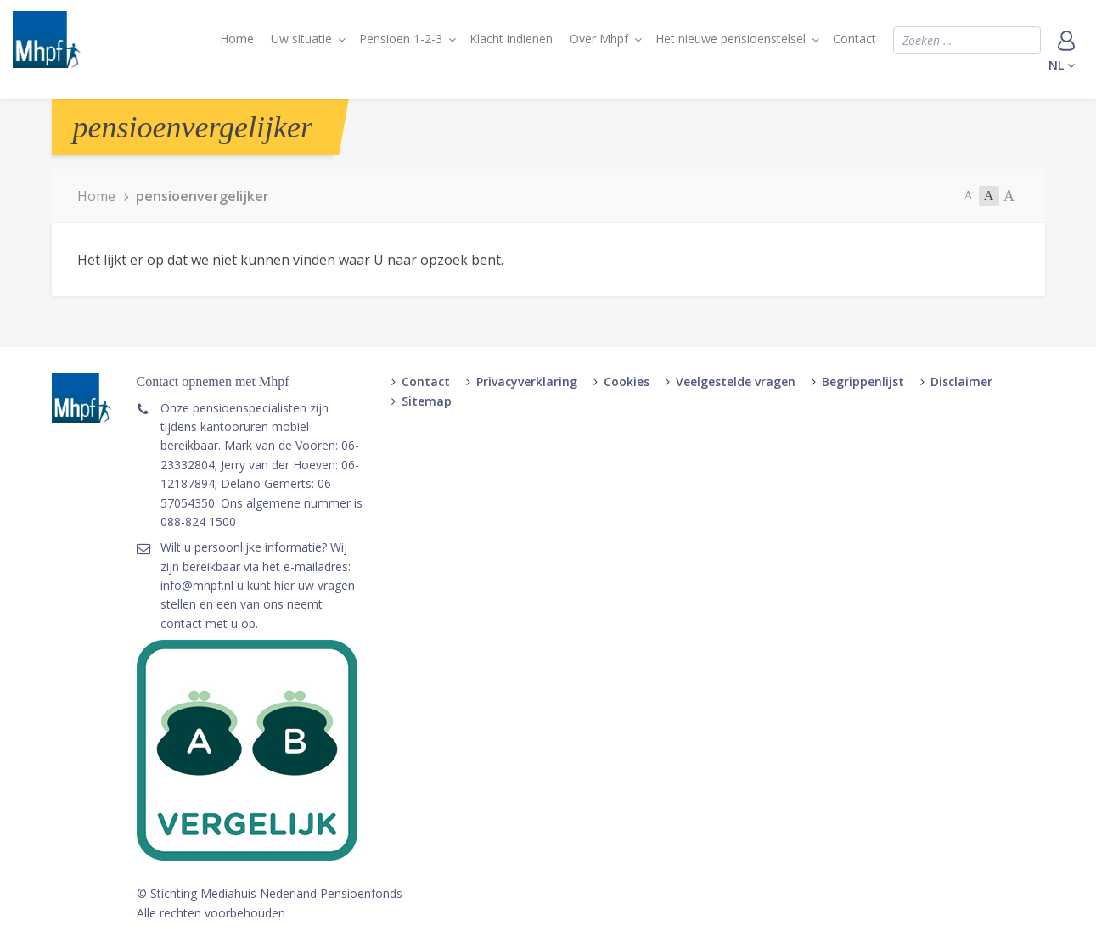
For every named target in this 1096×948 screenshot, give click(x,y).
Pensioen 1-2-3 (400, 39)
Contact (854, 39)
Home (237, 39)
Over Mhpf (599, 39)
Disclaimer (961, 381)
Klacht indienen (511, 39)
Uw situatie (301, 39)
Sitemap (427, 401)
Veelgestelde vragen (735, 381)
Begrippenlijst (863, 381)
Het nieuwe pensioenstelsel (730, 39)
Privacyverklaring (526, 381)
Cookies (626, 381)
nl (1061, 65)
